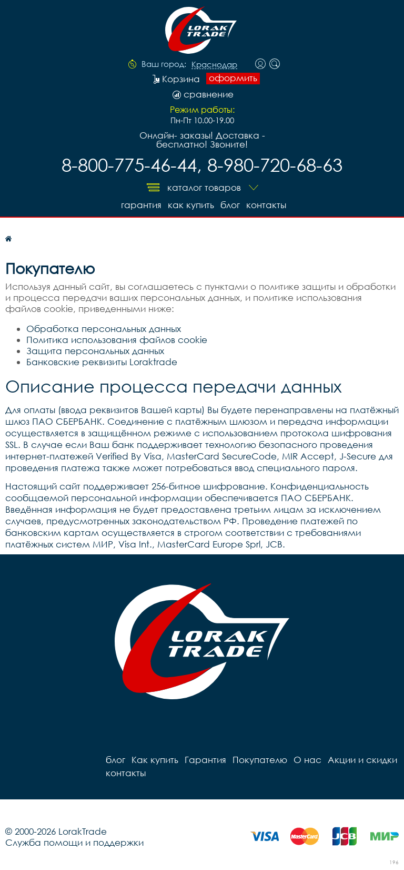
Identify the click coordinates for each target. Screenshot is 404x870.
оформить (233, 78)
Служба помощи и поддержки (74, 842)
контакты (266, 204)
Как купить (191, 204)
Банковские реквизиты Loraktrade (101, 361)
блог (230, 204)
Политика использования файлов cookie (116, 339)
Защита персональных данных (95, 350)
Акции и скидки (362, 759)
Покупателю (260, 759)
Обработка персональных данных (103, 328)
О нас (307, 759)
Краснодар (214, 65)
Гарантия (141, 204)
